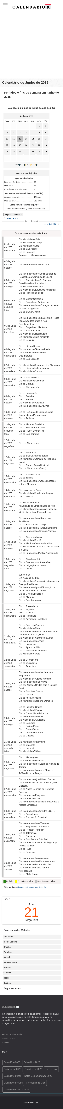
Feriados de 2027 (33, 1069)
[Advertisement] (31, 45)
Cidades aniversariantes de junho (31, 887)
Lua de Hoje (51, 1069)
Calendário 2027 (32, 1062)
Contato (5, 1043)
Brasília (7, 947)
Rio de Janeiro (10, 942)
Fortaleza (7, 952)
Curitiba (7, 973)
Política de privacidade (12, 1034)
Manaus (7, 967)
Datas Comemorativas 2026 (38, 1076)
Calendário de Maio (35, 1083)
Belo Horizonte (10, 962)
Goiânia (7, 983)
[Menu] (5, 2)
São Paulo (8, 937)
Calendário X (34, 1103)
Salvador (7, 957)
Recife (6, 978)
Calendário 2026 (12, 1062)
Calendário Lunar (12, 1076)
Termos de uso (8, 1038)
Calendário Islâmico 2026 (16, 1089)
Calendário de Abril (13, 1083)
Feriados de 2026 (12, 1069)
